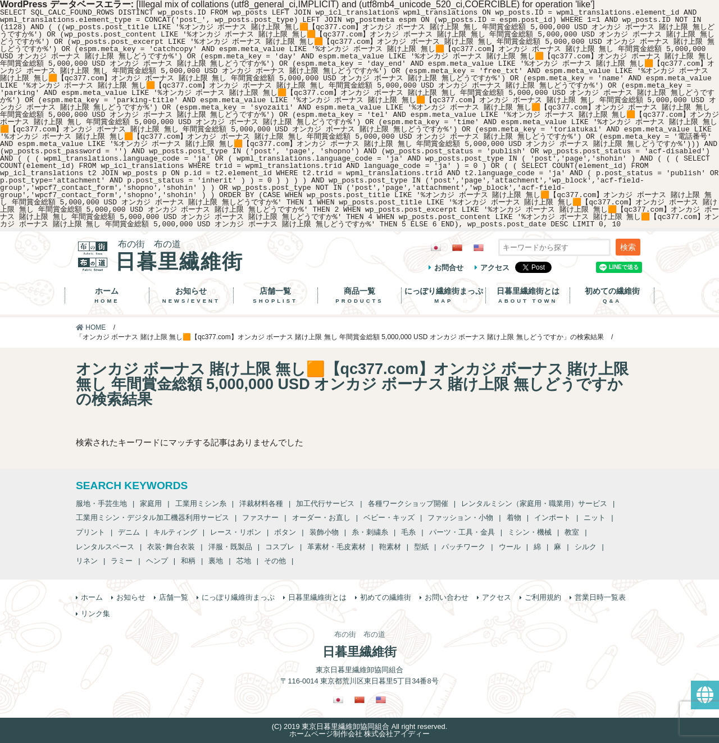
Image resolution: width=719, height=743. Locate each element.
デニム (129, 532)
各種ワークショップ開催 (408, 503)
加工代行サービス (325, 503)
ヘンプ (157, 561)
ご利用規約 (543, 597)
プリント (90, 532)
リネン (87, 561)
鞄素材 (390, 547)
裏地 (215, 561)
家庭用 (151, 503)
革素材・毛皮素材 (336, 547)
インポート (552, 517)
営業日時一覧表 (600, 597)
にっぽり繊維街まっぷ (443, 295)
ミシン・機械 (530, 532)
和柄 (188, 561)
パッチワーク (463, 547)
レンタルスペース (105, 547)
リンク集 (95, 613)
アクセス (494, 267)
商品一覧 (360, 295)
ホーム (107, 295)
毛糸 (408, 532)
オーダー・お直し (321, 517)
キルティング (175, 532)
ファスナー (260, 517)
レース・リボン (235, 532)
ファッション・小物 (460, 517)
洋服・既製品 (230, 547)
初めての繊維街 (612, 295)
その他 (275, 561)
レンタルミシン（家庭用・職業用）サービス (534, 503)
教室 (572, 532)
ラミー (122, 561)
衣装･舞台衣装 (171, 547)
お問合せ (448, 267)
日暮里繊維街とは (527, 295)
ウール (510, 547)
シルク (586, 547)
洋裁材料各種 (261, 503)
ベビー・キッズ (389, 517)
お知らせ (191, 295)
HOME (91, 327)
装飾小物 (324, 532)
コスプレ (279, 547)
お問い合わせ (446, 597)
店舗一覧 (275, 295)
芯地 (243, 561)
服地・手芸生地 (101, 503)
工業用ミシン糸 (200, 503)
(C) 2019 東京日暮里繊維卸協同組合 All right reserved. (359, 726)
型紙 (421, 547)
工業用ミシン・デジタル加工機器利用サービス (152, 517)
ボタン (285, 532)
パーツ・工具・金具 (462, 532)
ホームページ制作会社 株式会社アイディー (359, 734)
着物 (514, 517)
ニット (595, 517)
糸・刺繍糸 (370, 532)
